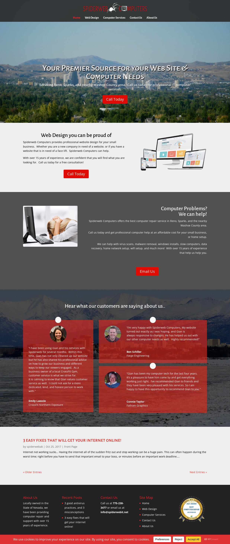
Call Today (115, 99)
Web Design (92, 17)
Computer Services (114, 17)
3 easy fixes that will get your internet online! (72, 440)
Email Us (147, 271)
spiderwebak (35, 446)
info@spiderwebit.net (114, 512)
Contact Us (136, 17)
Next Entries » (198, 472)
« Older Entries (32, 472)
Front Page (70, 446)
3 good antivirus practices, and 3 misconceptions (75, 507)
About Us (152, 17)
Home (76, 17)
